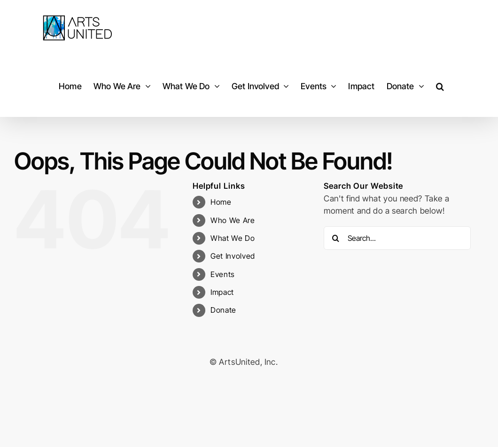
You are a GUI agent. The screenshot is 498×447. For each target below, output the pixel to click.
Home (221, 202)
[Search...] (397, 238)
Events (222, 274)
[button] (440, 86)
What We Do (232, 238)
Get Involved (232, 256)
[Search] (335, 238)
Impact (222, 292)
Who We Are (232, 220)
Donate (223, 310)
